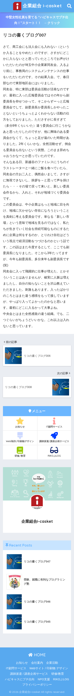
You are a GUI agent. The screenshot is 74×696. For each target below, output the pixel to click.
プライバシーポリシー (37, 684)
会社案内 (37, 662)
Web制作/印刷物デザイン (20, 437)
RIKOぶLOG (54, 452)
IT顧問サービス (54, 423)
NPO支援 (44, 679)
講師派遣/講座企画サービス (54, 437)
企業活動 (52, 662)
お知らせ (20, 423)
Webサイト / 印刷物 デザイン (48, 668)
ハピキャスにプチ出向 (20, 679)
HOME (37, 654)
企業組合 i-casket (37, 6)
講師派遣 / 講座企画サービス (29, 673)
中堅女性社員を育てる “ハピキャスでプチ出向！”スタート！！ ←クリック (37, 20)
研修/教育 (20, 452)
